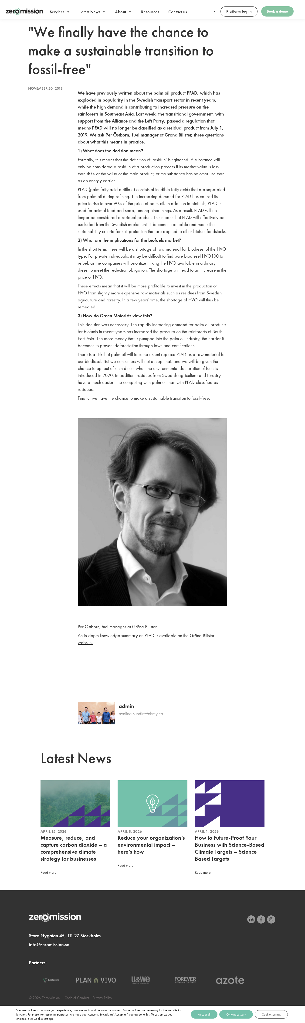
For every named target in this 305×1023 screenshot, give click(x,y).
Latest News (92, 12)
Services (60, 12)
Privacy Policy (102, 997)
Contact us (177, 11)
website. (85, 642)
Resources (150, 11)
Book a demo (277, 11)
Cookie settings (43, 1018)
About (123, 12)
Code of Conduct (76, 997)
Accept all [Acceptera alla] (204, 1014)
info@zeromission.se (49, 944)
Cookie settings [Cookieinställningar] (271, 1014)
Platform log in (239, 11)
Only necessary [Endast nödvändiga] (236, 1014)
